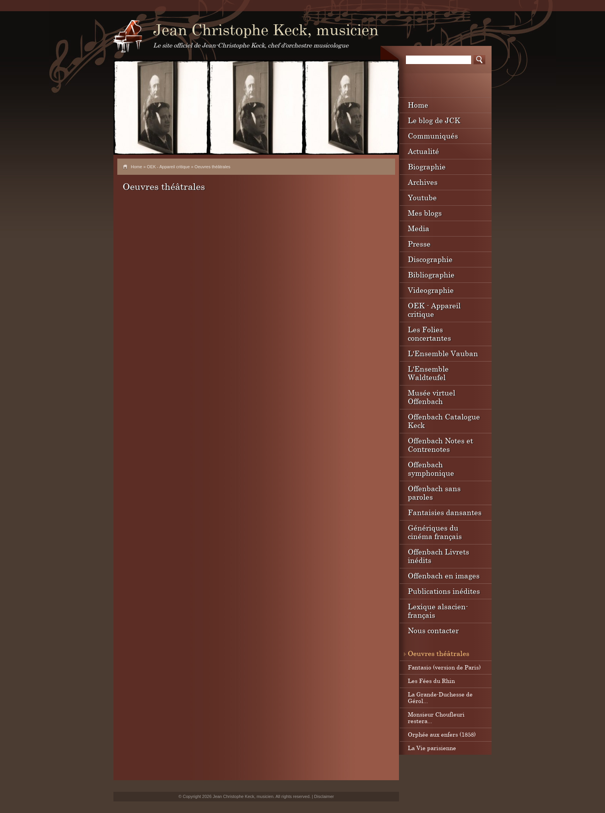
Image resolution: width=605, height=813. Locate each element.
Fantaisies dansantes (445, 512)
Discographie (430, 259)
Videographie (431, 290)
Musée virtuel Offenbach (431, 397)
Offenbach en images (444, 575)
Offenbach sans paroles (434, 492)
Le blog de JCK (434, 120)
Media (418, 228)
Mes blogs (425, 212)
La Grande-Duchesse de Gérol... (440, 697)
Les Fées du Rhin (431, 680)
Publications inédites (444, 591)
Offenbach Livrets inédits (438, 556)
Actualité (423, 151)
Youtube (422, 197)
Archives (423, 181)
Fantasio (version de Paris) (444, 667)
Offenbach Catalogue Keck (444, 420)
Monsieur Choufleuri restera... (436, 717)
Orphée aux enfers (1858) (442, 734)
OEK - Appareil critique (168, 166)
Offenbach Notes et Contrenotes (440, 444)
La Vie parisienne (432, 747)
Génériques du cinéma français (435, 532)
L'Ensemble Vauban (443, 353)
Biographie (427, 166)
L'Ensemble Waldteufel (428, 373)
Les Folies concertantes (429, 333)
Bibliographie (431, 274)
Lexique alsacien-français (438, 610)
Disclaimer (324, 796)
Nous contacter (433, 630)
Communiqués (433, 135)
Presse (419, 243)
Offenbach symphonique (431, 468)
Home (136, 166)
